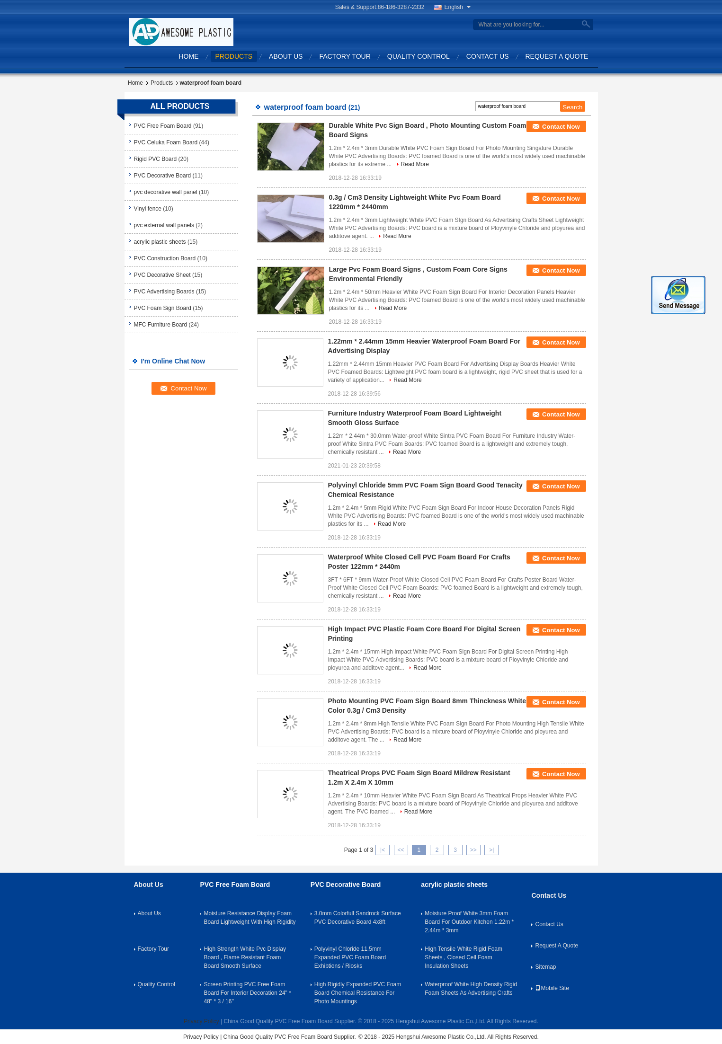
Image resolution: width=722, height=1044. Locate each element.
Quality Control (418, 56)
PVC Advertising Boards (164, 291)
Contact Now (560, 126)
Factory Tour (344, 56)
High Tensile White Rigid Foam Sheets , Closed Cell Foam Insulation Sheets (463, 957)
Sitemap (545, 967)
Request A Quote (557, 56)
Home (189, 56)
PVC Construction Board (165, 258)
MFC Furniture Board (160, 324)
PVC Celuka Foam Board (166, 142)
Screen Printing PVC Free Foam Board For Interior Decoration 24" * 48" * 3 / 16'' (247, 993)
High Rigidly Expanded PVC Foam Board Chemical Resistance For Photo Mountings (357, 993)
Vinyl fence (147, 208)
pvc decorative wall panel (165, 192)
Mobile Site (552, 988)
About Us (286, 56)
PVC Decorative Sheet (162, 275)
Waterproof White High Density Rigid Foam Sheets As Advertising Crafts (471, 988)
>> (473, 850)
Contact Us (487, 56)
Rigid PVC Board (155, 159)
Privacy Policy (201, 1021)
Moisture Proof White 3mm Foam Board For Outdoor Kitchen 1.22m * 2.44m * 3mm (469, 922)
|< (382, 850)
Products (234, 56)
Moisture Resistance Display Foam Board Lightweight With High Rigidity (249, 917)
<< (400, 850)
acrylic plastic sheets (160, 242)
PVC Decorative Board (162, 175)
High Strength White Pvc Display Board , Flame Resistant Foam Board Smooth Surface (244, 957)
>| (491, 850)
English (458, 7)
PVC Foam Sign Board (162, 308)
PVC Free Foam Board (163, 126)
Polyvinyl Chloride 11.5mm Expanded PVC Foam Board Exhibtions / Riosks (350, 957)
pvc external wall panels (164, 225)
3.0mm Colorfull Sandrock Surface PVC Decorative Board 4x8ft (357, 917)
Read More (415, 164)
